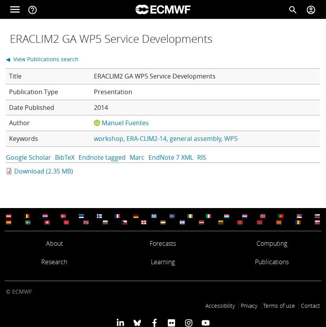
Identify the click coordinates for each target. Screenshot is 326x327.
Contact (310, 305)
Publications (272, 262)
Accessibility (220, 305)
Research (54, 262)
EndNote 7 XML (170, 157)
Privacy (249, 305)
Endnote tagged (102, 157)
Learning (163, 262)
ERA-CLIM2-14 (146, 138)
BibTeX (65, 157)
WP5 (231, 138)
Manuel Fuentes (125, 123)
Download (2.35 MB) (43, 171)
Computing (271, 243)
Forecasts (163, 243)
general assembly (195, 138)
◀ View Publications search (42, 59)
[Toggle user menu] (311, 9)
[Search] (293, 9)
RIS (201, 157)
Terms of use (279, 305)
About (54, 243)
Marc (137, 157)
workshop (108, 138)
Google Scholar (28, 157)
